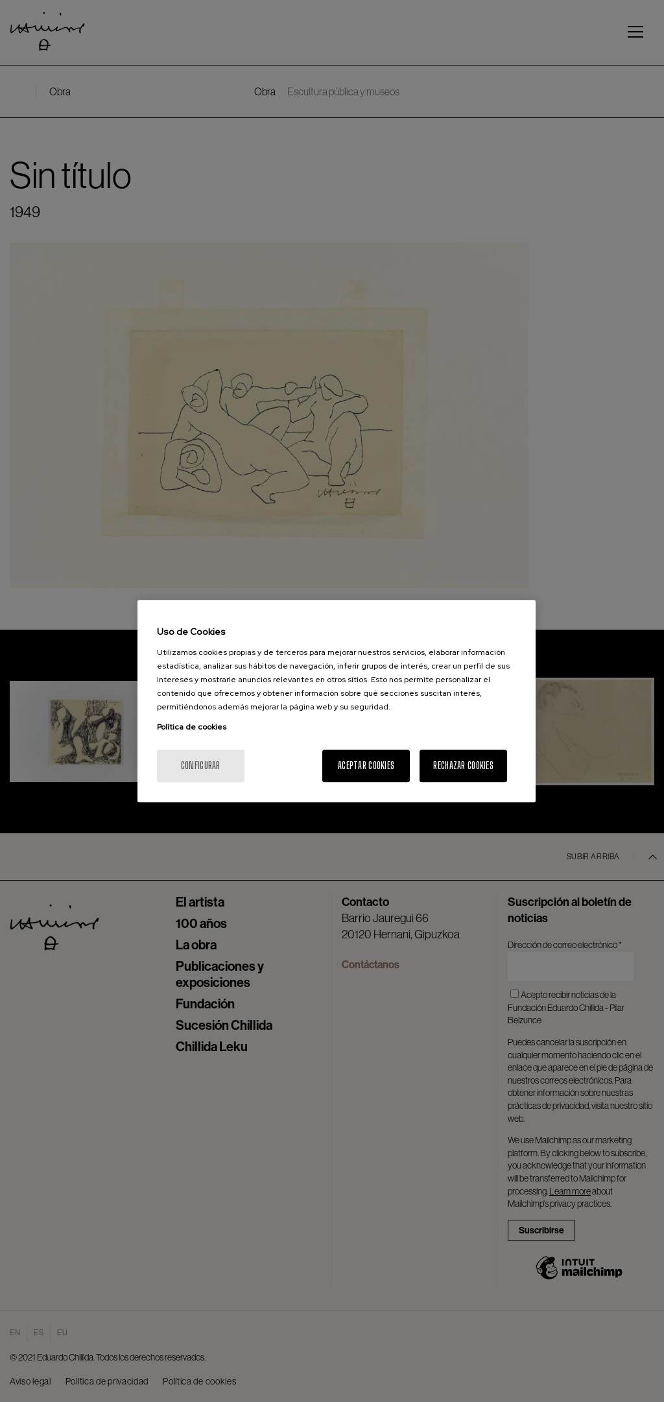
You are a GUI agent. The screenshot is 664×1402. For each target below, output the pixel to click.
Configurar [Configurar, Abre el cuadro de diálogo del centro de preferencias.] (200, 765)
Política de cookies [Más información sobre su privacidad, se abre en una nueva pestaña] (191, 727)
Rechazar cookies (463, 765)
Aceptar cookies (366, 765)
